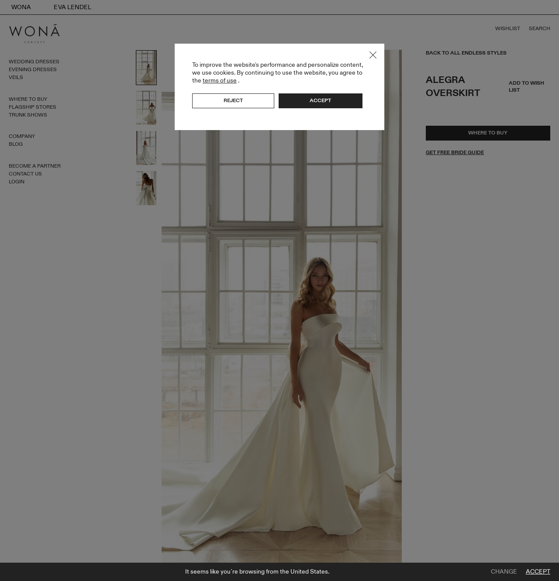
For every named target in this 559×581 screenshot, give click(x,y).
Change (504, 572)
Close (373, 55)
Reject (233, 100)
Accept (538, 572)
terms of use (220, 80)
